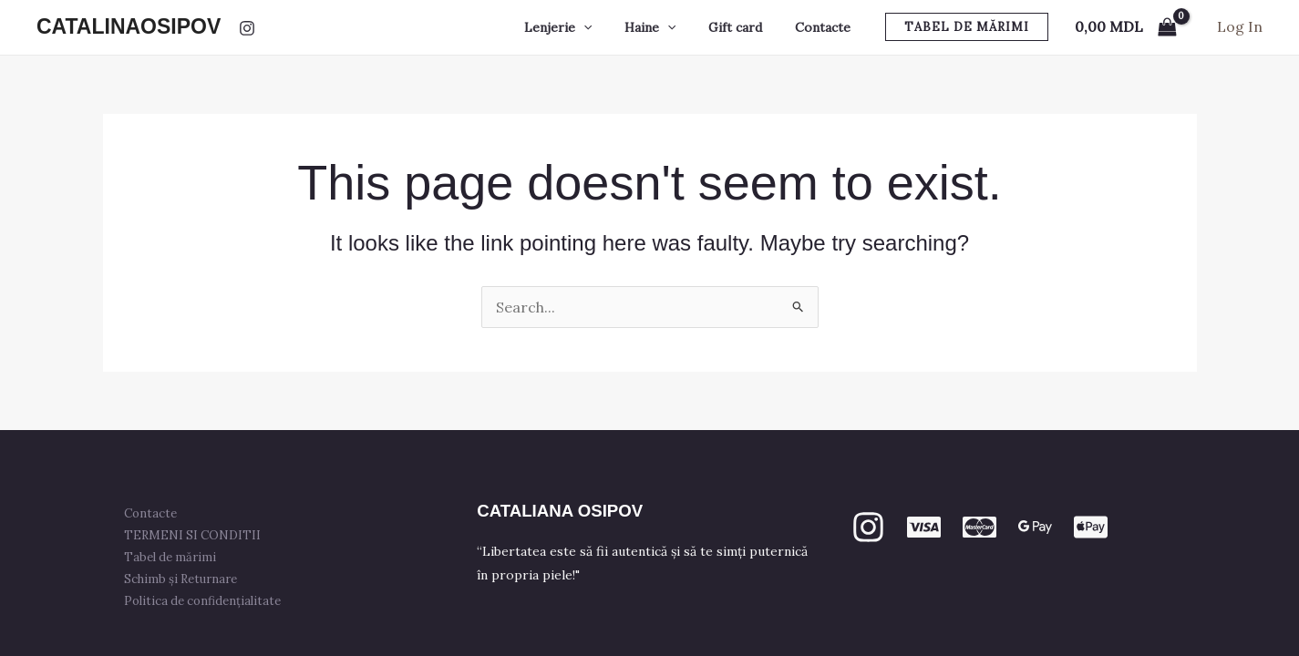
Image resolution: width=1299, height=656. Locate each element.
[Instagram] (247, 28)
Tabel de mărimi (171, 557)
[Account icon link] (1240, 27)
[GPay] (1035, 527)
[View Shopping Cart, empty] (1125, 27)
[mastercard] (979, 527)
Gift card (746, 27)
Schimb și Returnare (181, 579)
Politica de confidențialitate (203, 601)
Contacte (826, 27)
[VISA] (924, 527)
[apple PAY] (1091, 527)
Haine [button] (668, 27)
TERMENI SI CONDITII (193, 535)
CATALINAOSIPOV (128, 26)
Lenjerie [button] (583, 27)
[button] (609, 27)
